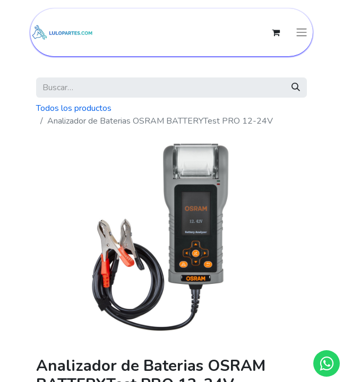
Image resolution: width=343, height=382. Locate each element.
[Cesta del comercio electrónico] (275, 32)
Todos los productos (74, 108)
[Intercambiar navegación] (301, 32)
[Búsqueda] (296, 87)
